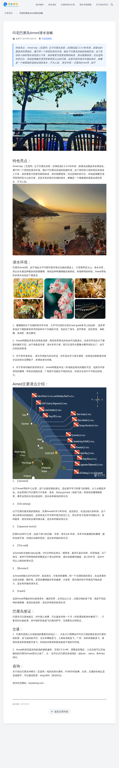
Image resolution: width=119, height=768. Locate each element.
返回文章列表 (59, 711)
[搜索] (111, 4)
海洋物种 (40, 4)
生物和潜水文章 (68, 4)
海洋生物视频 (85, 4)
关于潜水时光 (102, 4)
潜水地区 (52, 4)
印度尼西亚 (47, 38)
